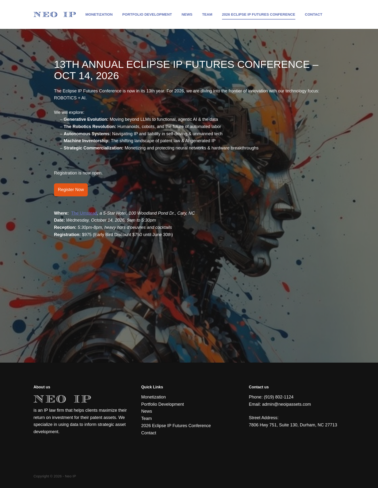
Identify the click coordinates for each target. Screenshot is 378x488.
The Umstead (84, 213)
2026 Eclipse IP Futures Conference (258, 14)
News (187, 14)
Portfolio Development (147, 14)
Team (207, 14)
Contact (313, 14)
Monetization (99, 14)
